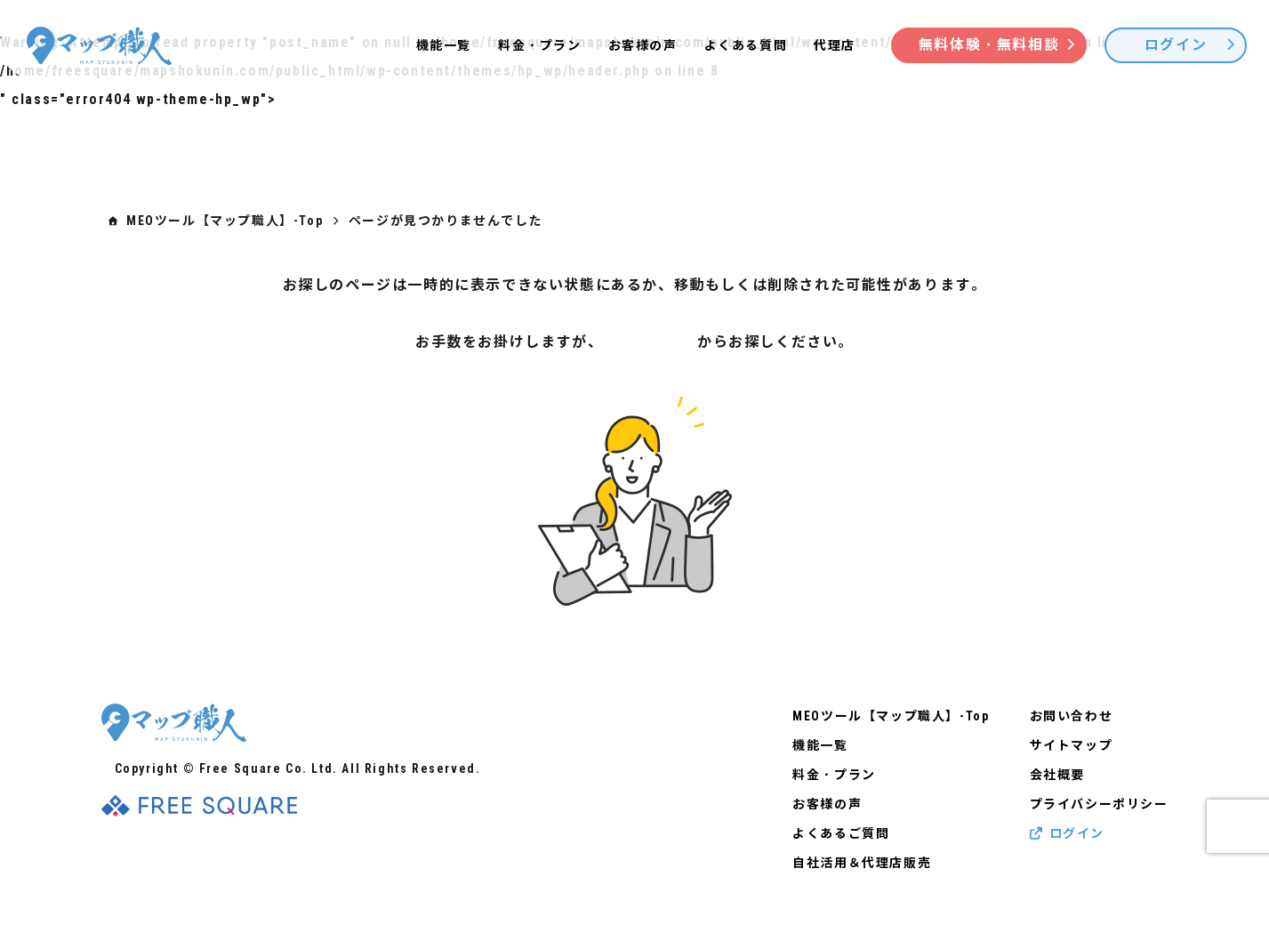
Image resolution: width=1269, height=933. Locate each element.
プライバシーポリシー (1099, 804)
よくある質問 (746, 45)
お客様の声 (643, 45)
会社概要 (1057, 775)
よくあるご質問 (840, 833)
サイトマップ (650, 342)
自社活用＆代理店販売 (861, 863)
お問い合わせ (1071, 716)
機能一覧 (443, 45)
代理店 (834, 45)
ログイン (1067, 833)
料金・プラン (540, 45)
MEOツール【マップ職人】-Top (890, 716)
